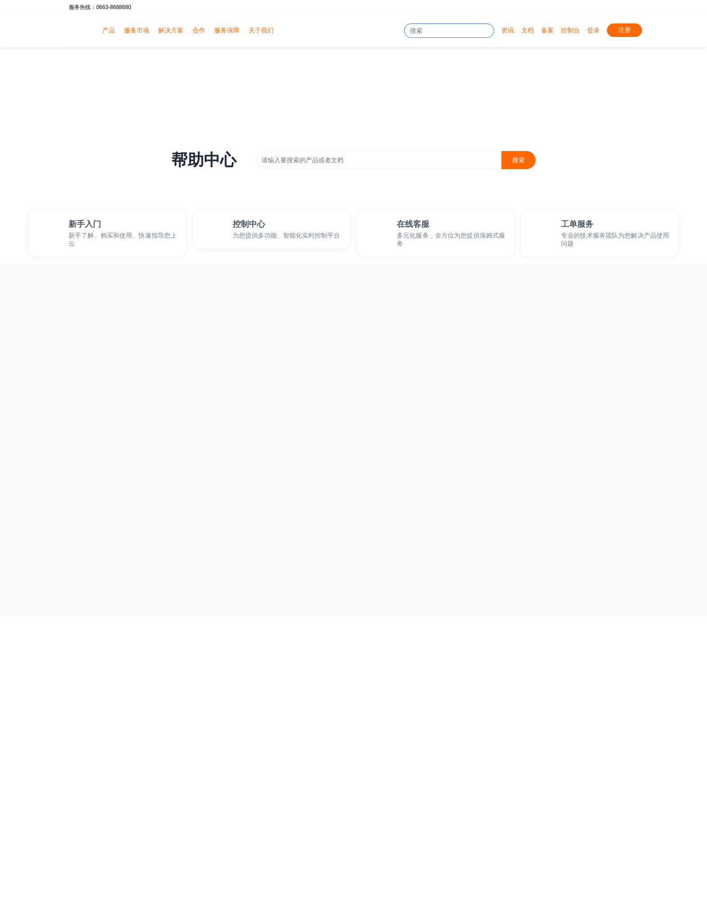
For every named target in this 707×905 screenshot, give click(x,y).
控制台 (570, 30)
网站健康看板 (248, 851)
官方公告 (402, 758)
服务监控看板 (281, 880)
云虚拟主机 (227, 772)
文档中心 (313, 772)
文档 (527, 30)
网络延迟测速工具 (319, 851)
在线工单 (313, 758)
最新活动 (402, 772)
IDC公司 (111, 851)
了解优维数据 (497, 758)
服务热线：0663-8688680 (99, 7)
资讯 (507, 30)
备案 (547, 30)
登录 (593, 30)
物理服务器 (227, 786)
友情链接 (490, 786)
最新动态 (402, 786)
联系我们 (490, 801)
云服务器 (224, 758)
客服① (77, 784)
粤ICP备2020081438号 (101, 891)
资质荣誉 (490, 772)
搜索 (518, 160)
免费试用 (546, 649)
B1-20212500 (424, 891)
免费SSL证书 (182, 851)
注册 (624, 29)
